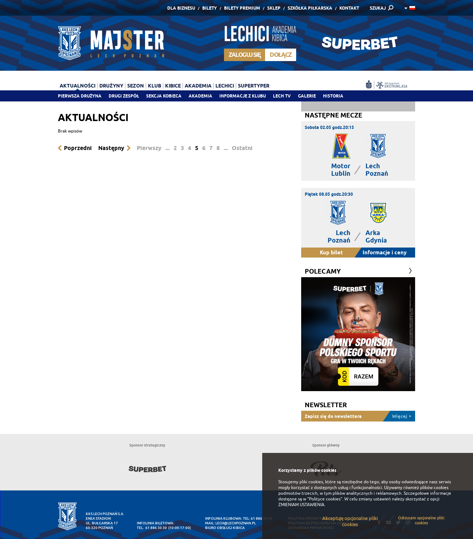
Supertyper (253, 86)
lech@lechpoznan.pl (235, 523)
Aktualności (77, 86)
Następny (111, 148)
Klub (154, 86)
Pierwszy (149, 148)
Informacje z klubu (242, 96)
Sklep (273, 8)
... (167, 148)
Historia (333, 96)
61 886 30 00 (261, 518)
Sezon (135, 86)
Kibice (173, 86)
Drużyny (111, 86)
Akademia (200, 96)
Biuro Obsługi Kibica (225, 527)
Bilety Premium (242, 8)
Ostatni (242, 148)
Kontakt (349, 8)
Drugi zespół (124, 96)
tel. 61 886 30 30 (152, 527)
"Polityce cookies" (324, 499)
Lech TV (282, 96)
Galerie (307, 96)
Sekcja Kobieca (163, 96)
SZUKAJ (378, 8)
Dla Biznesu (181, 8)
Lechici (224, 86)
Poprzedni (78, 148)
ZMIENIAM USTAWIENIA (301, 505)
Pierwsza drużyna (79, 96)
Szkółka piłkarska (310, 8)
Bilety (209, 8)
